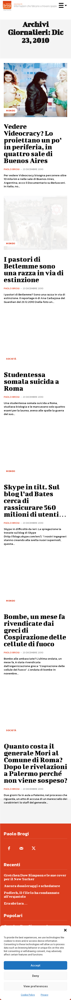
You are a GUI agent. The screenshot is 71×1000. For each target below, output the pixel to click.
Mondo (10, 110)
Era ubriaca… (15, 903)
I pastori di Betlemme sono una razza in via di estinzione (34, 269)
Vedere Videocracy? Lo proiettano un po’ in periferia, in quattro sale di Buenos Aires (33, 143)
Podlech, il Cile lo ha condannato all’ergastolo (31, 894)
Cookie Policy (28, 995)
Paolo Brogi (12, 169)
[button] (65, 930)
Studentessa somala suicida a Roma (31, 381)
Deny (35, 976)
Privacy (44, 995)
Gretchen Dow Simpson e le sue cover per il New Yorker (35, 877)
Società (11, 359)
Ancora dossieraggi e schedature (32, 886)
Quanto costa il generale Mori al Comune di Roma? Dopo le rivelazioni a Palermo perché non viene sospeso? (35, 763)
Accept (35, 965)
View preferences (35, 986)
